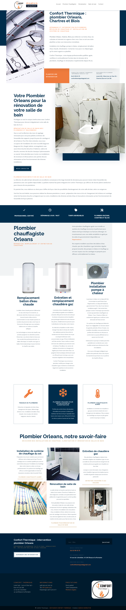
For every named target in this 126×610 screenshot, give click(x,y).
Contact (100, 4)
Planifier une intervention (51, 76)
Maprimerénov (77, 239)
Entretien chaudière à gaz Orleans (95, 482)
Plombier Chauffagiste (69, 4)
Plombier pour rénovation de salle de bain (63, 524)
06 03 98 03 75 (31, 3)
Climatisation (82, 4)
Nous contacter (22, 168)
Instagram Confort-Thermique (60, 608)
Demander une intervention (27, 554)
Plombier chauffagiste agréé (30, 477)
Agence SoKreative (84, 608)
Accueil (58, 4)
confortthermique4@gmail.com (80, 78)
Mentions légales (71, 589)
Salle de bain (92, 4)
